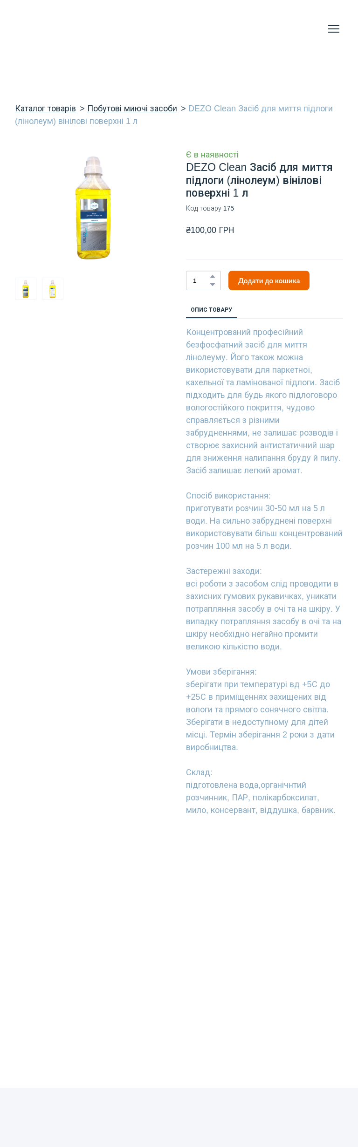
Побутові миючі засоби (132, 108)
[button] (212, 276)
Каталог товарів (45, 108)
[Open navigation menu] (333, 29)
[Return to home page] (51, 29)
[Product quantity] (201, 280)
